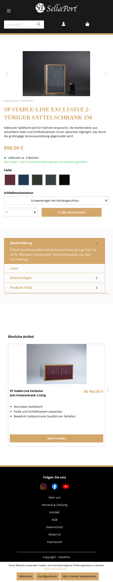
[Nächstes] (106, 73)
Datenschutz (54, 527)
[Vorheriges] (7, 73)
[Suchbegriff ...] (19, 24)
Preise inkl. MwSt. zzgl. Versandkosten (29, 153)
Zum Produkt (56, 438)
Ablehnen (25, 576)
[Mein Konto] (63, 24)
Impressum (54, 542)
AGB (54, 520)
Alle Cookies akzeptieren (79, 576)
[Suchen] (39, 24)
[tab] (54, 251)
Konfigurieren (47, 576)
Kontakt (54, 512)
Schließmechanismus (18, 193)
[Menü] (9, 11)
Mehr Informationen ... (56, 569)
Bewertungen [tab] (54, 278)
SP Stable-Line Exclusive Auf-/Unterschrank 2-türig (28, 393)
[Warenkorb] (87, 24)
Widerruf (55, 534)
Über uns (54, 497)
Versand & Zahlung (54, 505)
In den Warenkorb (71, 212)
